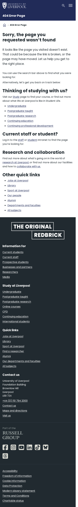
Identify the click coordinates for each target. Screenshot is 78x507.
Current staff (10, 257)
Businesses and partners (17, 267)
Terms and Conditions (15, 496)
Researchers (10, 272)
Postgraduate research (16, 301)
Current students (12, 252)
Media (6, 277)
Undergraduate (11, 292)
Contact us (9, 405)
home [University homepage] (4, 25)
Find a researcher (13, 351)
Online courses (11, 306)
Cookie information (14, 481)
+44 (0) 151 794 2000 (15, 400)
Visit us (6, 415)
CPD (5, 311)
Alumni (6, 356)
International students (16, 321)
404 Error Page (13, 16)
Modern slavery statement (18, 491)
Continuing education (15, 316)
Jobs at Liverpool (12, 336)
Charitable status (13, 501)
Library (6, 341)
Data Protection (12, 486)
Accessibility (10, 471)
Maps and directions (14, 410)
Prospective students (15, 262)
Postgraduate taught (15, 296)
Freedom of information (17, 476)
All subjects (9, 366)
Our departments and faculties (21, 361)
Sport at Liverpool (13, 346)
